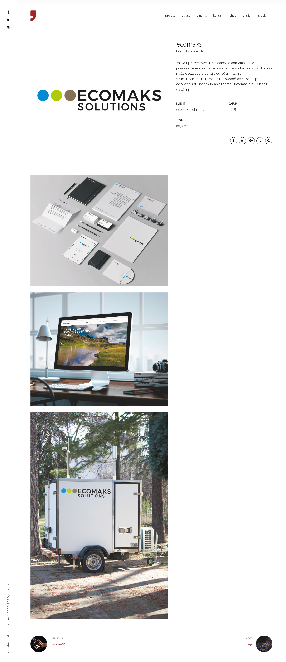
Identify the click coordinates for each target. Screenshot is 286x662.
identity (198, 51)
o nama (202, 16)
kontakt (218, 16)
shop (233, 16)
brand (180, 51)
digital (189, 51)
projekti (170, 16)
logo (179, 126)
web (187, 126)
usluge (186, 16)
